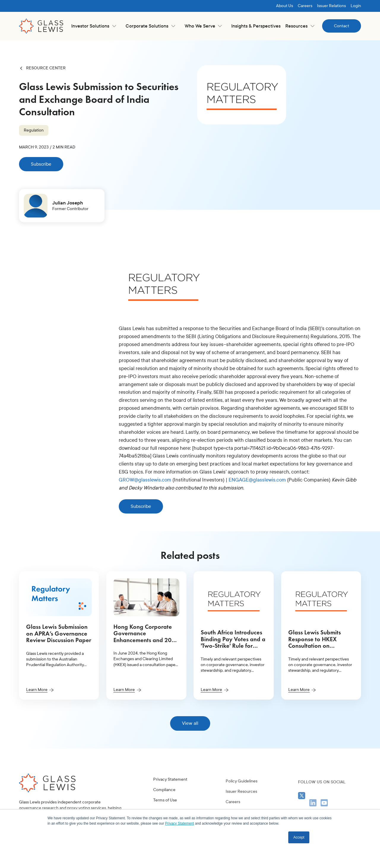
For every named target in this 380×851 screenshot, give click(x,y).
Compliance (164, 801)
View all (190, 723)
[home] (41, 26)
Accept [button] (298, 837)
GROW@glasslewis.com (145, 480)
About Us (284, 5)
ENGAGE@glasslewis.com (257, 480)
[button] (93, 25)
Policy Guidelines (241, 798)
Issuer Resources (241, 808)
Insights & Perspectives (256, 26)
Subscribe (41, 164)
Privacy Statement (170, 790)
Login (356, 5)
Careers (305, 5)
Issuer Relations (331, 5)
